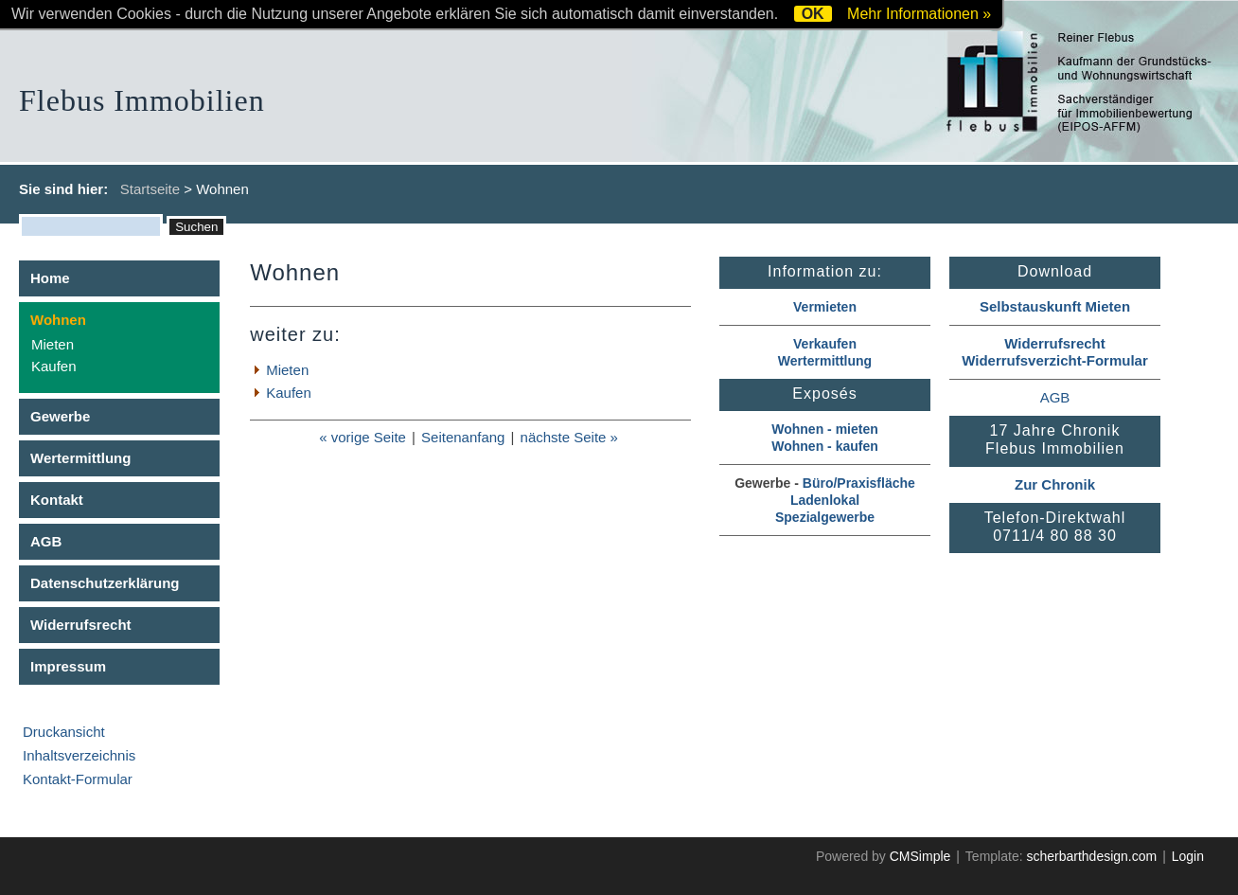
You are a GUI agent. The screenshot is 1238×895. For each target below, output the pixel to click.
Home (50, 278)
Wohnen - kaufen (824, 446)
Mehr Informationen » (919, 14)
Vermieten (825, 306)
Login (1188, 856)
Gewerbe (60, 416)
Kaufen (54, 366)
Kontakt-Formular (78, 779)
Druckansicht (64, 732)
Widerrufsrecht (81, 625)
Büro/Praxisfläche (859, 483)
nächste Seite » (569, 437)
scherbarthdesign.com (1091, 856)
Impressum (68, 666)
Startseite (150, 189)
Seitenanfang (462, 437)
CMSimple (920, 856)
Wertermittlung (80, 458)
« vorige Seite (362, 437)
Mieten (52, 344)
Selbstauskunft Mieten (1055, 306)
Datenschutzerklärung (105, 583)
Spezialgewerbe (825, 517)
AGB (46, 541)
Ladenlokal (824, 500)
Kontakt (56, 500)
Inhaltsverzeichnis (79, 755)
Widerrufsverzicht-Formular (1055, 360)
